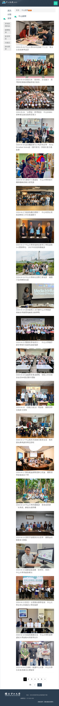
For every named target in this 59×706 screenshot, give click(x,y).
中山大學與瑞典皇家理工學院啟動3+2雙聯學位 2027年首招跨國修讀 (34, 246)
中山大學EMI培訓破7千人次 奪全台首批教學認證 (34, 48)
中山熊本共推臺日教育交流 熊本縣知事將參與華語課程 (34, 441)
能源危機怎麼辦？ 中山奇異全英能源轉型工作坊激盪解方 (34, 213)
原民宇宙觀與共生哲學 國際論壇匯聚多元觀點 (34, 538)
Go (39, 685)
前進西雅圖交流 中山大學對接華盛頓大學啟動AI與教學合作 (34, 636)
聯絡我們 (40, 702)
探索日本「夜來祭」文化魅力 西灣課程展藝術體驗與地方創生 (34, 81)
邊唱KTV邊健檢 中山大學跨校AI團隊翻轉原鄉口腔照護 (34, 181)
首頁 (17, 10)
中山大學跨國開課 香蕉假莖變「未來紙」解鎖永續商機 (33, 506)
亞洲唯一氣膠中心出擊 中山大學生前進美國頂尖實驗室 (34, 668)
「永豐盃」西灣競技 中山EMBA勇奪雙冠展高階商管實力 (34, 113)
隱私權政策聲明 (48, 702)
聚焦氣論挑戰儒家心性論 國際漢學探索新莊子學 (34, 473)
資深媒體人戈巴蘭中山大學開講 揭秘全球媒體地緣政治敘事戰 (34, 311)
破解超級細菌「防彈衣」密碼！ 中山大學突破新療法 (34, 571)
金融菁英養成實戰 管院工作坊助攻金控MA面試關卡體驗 (34, 376)
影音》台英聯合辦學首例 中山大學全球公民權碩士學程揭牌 (34, 603)
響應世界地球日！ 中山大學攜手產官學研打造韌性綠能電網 (34, 343)
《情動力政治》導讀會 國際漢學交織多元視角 (34, 408)
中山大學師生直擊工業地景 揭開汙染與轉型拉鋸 (34, 278)
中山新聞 (25, 10)
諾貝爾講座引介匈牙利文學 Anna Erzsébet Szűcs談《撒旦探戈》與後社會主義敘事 (34, 147)
